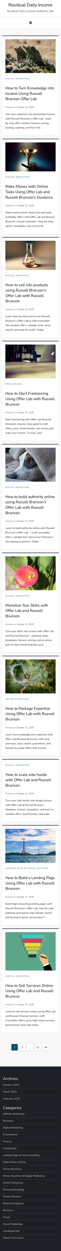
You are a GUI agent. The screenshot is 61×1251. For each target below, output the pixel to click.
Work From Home (13, 1238)
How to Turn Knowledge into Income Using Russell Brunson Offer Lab (29, 93)
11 (38, 1046)
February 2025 (11, 1098)
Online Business (12, 1169)
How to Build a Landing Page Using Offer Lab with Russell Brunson (30, 883)
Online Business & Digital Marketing (23, 1176)
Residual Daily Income (30, 5)
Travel (6, 1217)
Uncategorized (11, 1231)
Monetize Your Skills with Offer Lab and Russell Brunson (26, 611)
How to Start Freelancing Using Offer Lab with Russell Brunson (30, 399)
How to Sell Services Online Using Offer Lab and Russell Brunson (29, 991)
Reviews (8, 1210)
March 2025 (10, 1092)
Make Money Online (14, 1162)
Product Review (12, 1196)
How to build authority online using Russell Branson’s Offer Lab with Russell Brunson (30, 504)
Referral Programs (13, 1203)
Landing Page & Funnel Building (26, 868)
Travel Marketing (12, 1224)
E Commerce (10, 1134)
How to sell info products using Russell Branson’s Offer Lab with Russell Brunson (26, 293)
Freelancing (13, 384)
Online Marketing (17, 699)
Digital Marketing (17, 79)
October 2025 (11, 1085)
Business (8, 1121)
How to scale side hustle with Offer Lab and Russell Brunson (28, 780)
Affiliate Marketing (13, 1114)
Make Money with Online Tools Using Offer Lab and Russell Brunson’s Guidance (29, 192)
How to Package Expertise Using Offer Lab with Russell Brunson (30, 714)
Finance (7, 1141)
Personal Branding (13, 1189)
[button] (30, 23)
